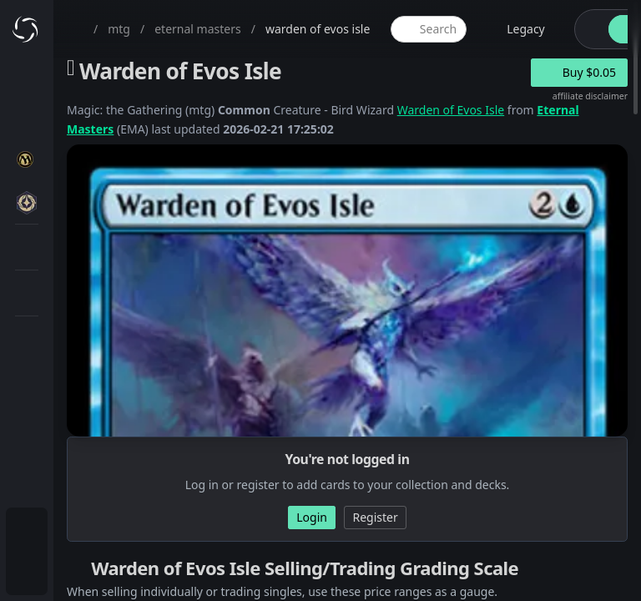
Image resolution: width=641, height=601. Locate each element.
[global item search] (428, 29)
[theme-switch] (588, 29)
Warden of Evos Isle (451, 110)
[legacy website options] (516, 29)
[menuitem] (27, 530)
